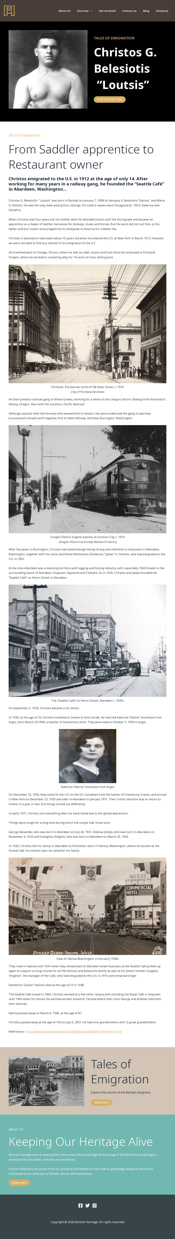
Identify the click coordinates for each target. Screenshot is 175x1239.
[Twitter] (87, 1205)
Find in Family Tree (110, 99)
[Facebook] (80, 1205)
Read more (102, 1102)
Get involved (111, 11)
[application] (96, 10)
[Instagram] (94, 1205)
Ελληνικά (162, 11)
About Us (71, 11)
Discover (90, 10)
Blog (148, 11)
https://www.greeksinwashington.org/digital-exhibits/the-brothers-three (74, 1032)
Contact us (132, 11)
